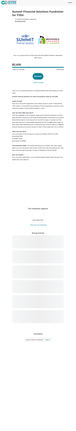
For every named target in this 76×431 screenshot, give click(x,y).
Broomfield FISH (20, 21)
